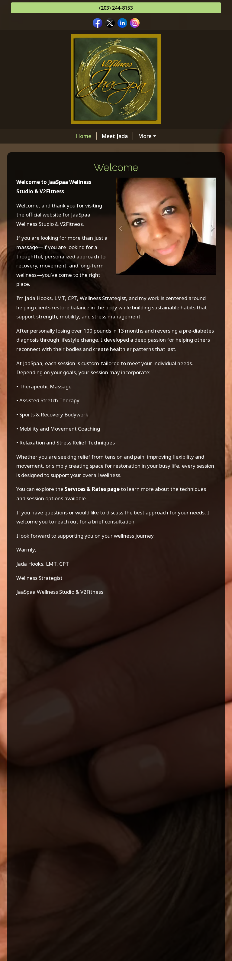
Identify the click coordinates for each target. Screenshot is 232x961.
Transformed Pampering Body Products (69, 174)
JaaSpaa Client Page (44, 200)
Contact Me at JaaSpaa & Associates (65, 187)
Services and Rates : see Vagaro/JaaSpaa (70, 148)
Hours (138, 174)
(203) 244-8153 (116, 8)
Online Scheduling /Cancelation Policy (66, 161)
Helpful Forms (140, 187)
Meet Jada (57, 136)
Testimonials (93, 200)
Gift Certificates (152, 148)
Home (26, 136)
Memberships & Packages (113, 136)
